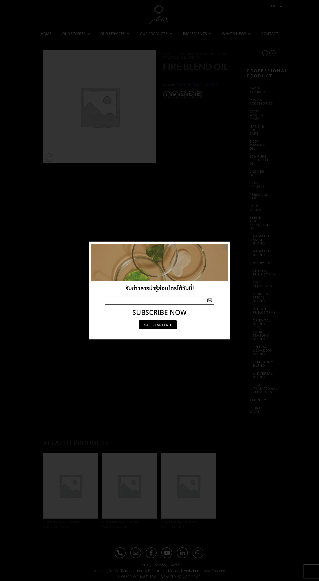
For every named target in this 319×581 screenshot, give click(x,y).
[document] (159, 290)
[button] (224, 247)
